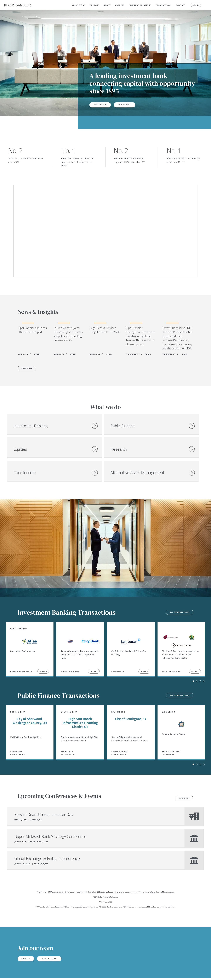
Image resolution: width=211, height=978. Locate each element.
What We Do (78, 5)
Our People (126, 105)
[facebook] (5, 972)
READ (37, 355)
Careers (119, 5)
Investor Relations (140, 5)
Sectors (94, 5)
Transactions (164, 5)
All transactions (178, 597)
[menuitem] (78, 5)
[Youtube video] (105, 231)
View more (183, 783)
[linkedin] (17, 972)
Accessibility (84, 972)
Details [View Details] (43, 656)
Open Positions (53, 943)
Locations (30, 972)
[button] (78, 5)
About (107, 5)
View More (28, 369)
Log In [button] (195, 5)
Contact (181, 5)
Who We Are (101, 105)
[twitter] (11, 972)
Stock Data (45, 972)
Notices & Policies (64, 972)
